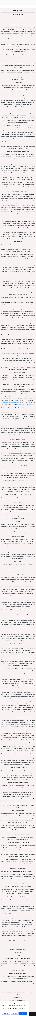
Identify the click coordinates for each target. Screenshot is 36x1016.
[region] (14, 1008)
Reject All (15, 1013)
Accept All (23, 1013)
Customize (6, 1013)
